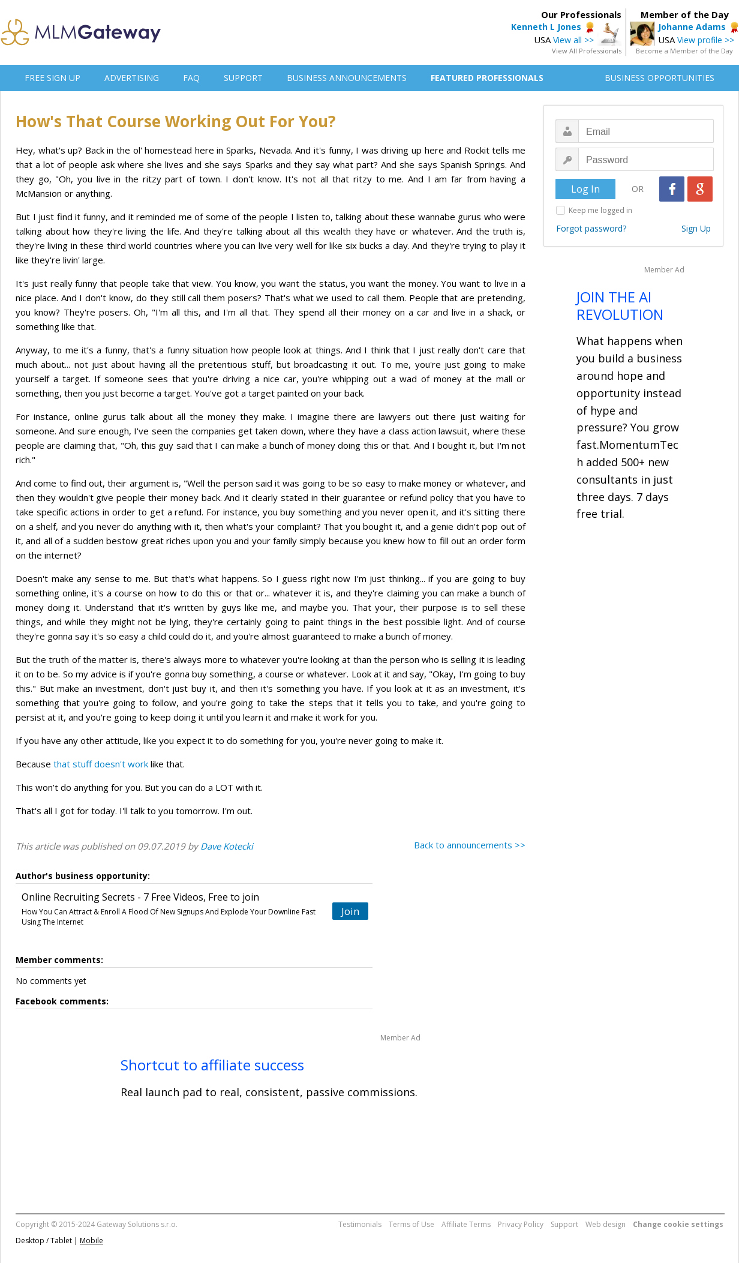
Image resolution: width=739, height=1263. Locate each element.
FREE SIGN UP (52, 77)
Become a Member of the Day (684, 50)
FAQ (191, 77)
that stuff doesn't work (100, 764)
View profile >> (705, 40)
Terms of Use (411, 1224)
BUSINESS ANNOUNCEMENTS (347, 77)
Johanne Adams (692, 26)
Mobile (91, 1240)
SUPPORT (243, 77)
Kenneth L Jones (546, 26)
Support (564, 1224)
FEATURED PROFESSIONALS (487, 77)
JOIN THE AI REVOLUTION (619, 305)
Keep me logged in (600, 210)
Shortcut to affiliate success (212, 1065)
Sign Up (696, 228)
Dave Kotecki (226, 846)
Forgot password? (591, 228)
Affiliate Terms (466, 1224)
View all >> (573, 40)
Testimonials (359, 1224)
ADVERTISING (131, 77)
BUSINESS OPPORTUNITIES (659, 77)
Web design (605, 1224)
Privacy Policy (520, 1224)
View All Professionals (586, 50)
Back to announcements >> (469, 845)
